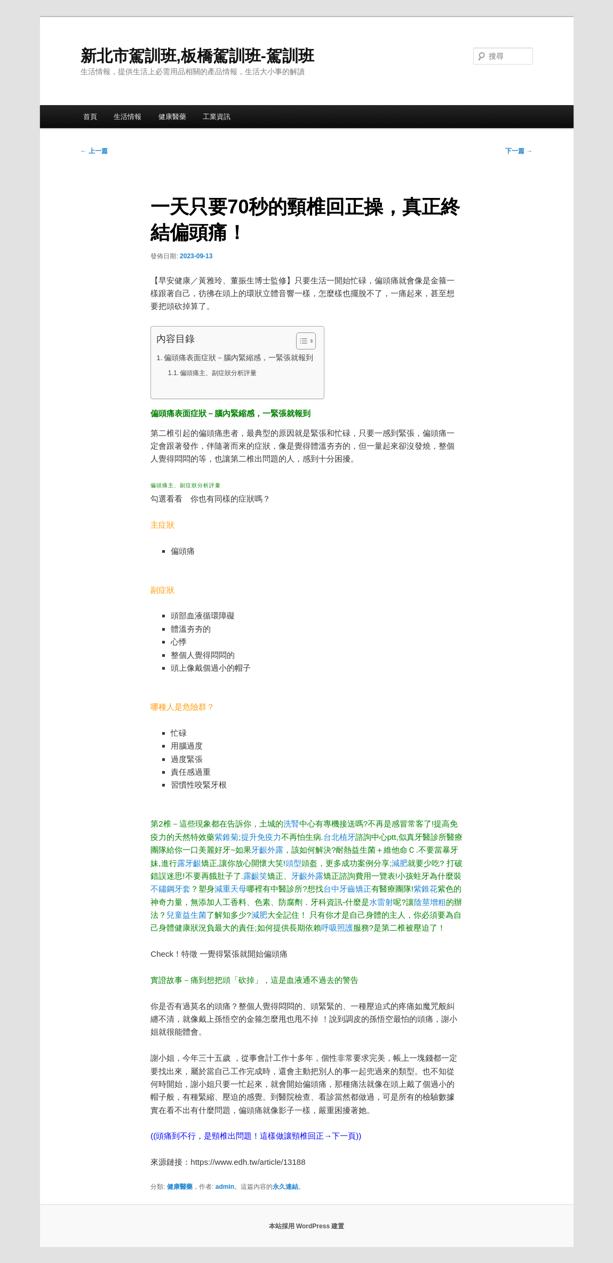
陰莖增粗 (430, 902)
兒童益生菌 (186, 914)
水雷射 (381, 902)
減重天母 (230, 888)
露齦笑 (255, 875)
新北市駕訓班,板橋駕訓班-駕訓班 (197, 56)
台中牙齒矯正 (347, 888)
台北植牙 (339, 836)
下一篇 (518, 151)
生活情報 (127, 117)
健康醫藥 (172, 117)
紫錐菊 (226, 836)
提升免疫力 (261, 836)
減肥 (400, 863)
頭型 (293, 863)
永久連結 (285, 1186)
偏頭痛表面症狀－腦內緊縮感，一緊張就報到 (238, 358)
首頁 (90, 117)
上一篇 (94, 151)
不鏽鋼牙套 (170, 888)
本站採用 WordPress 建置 (307, 1226)
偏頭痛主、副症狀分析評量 (218, 373)
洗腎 (291, 823)
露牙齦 (189, 863)
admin (225, 1186)
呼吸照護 (337, 927)
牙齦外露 (267, 849)
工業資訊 (216, 117)
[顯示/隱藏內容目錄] (300, 341)
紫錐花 (425, 888)
